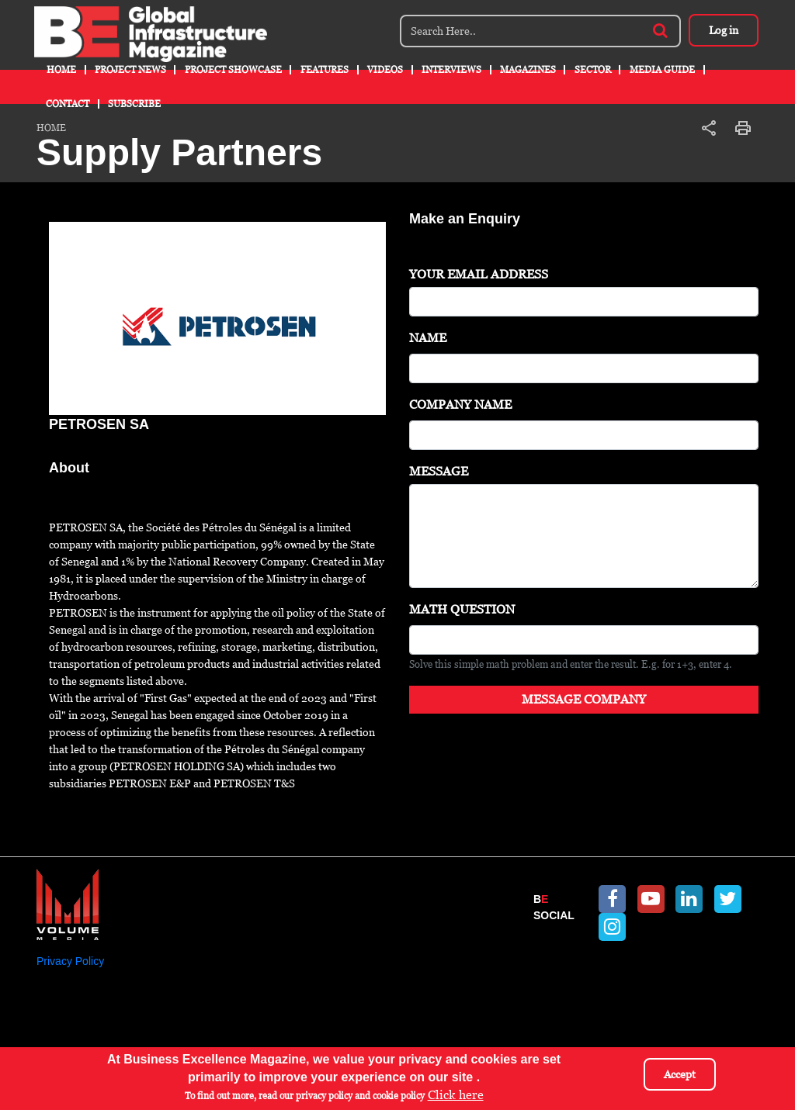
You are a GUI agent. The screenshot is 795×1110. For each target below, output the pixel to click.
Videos (385, 69)
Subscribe (134, 104)
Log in (723, 30)
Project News (130, 69)
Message (438, 471)
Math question (462, 609)
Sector (593, 69)
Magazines (528, 69)
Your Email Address (478, 274)
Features (324, 69)
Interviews (451, 69)
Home (61, 69)
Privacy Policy (70, 961)
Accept (680, 1074)
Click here (456, 1095)
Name (427, 337)
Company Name (460, 404)
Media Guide (662, 69)
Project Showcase (233, 69)
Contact (67, 104)
